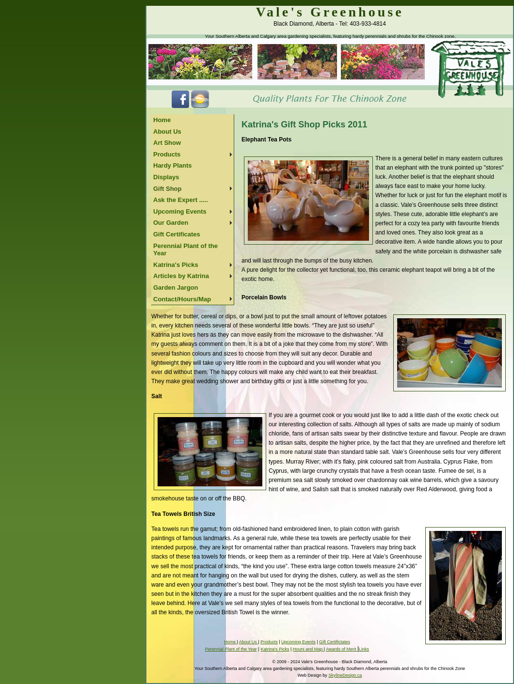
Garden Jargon (175, 287)
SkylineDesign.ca (345, 675)
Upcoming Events (180, 211)
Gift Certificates (176, 234)
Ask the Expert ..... (180, 199)
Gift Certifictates (334, 641)
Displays (166, 177)
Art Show (167, 142)
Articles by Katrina (181, 276)
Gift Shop (167, 188)
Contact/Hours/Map (182, 299)
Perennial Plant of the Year (185, 249)
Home (162, 120)
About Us (167, 131)
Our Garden (170, 222)
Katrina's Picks (175, 264)
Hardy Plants (172, 165)
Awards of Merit (341, 649)
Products (166, 154)
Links (364, 649)
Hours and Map (308, 649)
